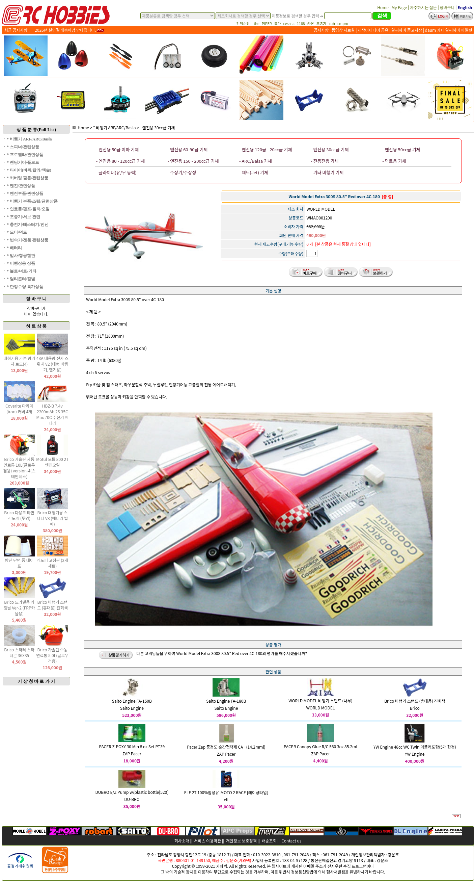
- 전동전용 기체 (324, 161)
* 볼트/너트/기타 (21, 271)
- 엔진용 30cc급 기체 (157, 127)
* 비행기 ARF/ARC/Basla (29, 139)
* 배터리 (14, 247)
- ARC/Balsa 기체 (255, 161)
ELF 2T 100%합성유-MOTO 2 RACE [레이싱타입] (226, 792)
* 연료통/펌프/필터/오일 (28, 209)
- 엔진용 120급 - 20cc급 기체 (265, 149)
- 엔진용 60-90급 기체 (187, 149)
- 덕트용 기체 (394, 161)
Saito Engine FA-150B (132, 701)
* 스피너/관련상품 (23, 147)
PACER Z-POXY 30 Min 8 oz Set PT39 (132, 746)
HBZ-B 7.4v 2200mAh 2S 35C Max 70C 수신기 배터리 (52, 414)
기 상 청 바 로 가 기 (36, 681)
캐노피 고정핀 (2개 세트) (52, 563)
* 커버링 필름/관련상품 (27, 178)
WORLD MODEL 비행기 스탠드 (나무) (320, 700)
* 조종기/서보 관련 (23, 216)
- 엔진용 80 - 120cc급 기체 (120, 161)
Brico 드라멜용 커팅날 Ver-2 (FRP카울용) (19, 607)
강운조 (393, 854)
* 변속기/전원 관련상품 (27, 240)
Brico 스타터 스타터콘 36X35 (19, 652)
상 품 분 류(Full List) (36, 129)
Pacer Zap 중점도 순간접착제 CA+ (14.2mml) (226, 747)
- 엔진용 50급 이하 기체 (117, 149)
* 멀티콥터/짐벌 (21, 279)
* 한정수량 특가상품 (25, 286)
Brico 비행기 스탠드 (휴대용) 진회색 (52, 604)
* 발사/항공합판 (21, 255)
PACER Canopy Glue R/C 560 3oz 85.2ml (320, 746)
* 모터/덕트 (17, 232)
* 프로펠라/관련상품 (25, 154)
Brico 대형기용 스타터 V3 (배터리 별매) (52, 518)
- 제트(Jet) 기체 (253, 172)
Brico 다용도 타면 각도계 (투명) (19, 515)
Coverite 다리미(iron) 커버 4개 (19, 408)
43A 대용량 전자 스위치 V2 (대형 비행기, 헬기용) (52, 363)
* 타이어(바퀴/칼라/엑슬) (29, 170)
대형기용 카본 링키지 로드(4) (19, 361)
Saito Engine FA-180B (226, 701)
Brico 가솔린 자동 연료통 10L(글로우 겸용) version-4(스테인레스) (19, 467)
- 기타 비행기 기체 (327, 172)
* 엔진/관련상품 (21, 185)
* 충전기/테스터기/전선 (28, 224)
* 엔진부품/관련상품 (25, 193)
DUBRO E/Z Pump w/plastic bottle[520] (131, 792)
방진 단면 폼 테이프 (19, 563)
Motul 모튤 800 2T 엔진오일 (52, 462)
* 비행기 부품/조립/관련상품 (32, 201)
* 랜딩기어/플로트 (23, 162)
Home (81, 127)
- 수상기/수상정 (182, 172)
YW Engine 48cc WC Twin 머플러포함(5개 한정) (414, 747)
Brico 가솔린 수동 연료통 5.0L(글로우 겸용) (52, 655)
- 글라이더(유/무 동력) (116, 172)
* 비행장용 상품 (21, 263)
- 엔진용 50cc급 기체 (401, 149)
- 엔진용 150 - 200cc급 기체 (193, 161)
